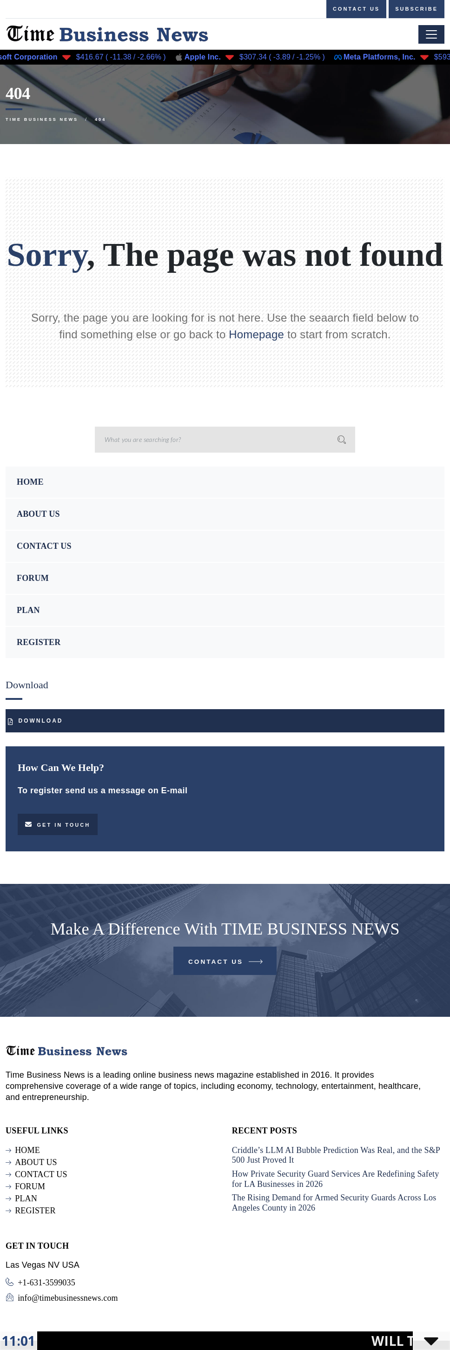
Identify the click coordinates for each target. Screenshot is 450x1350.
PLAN (28, 610)
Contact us (356, 9)
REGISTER (38, 642)
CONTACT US (44, 546)
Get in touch (57, 824)
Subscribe (416, 9)
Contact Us (226, 963)
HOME (30, 482)
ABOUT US (38, 514)
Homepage (256, 334)
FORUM (33, 578)
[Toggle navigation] (431, 34)
